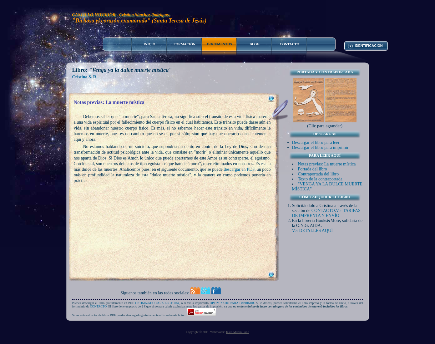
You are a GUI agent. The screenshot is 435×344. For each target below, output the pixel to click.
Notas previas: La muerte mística (327, 164)
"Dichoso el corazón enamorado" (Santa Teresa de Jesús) (139, 20)
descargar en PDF (239, 169)
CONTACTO (323, 210)
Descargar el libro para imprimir (320, 147)
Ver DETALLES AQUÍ (312, 230)
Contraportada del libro (318, 174)
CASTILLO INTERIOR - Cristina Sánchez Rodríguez (121, 14)
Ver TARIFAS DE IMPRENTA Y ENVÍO (326, 213)
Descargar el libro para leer (316, 142)
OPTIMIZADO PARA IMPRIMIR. (232, 303)
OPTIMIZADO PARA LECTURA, (157, 303)
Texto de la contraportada (320, 179)
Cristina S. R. (85, 77)
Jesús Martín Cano (237, 332)
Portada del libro (312, 169)
